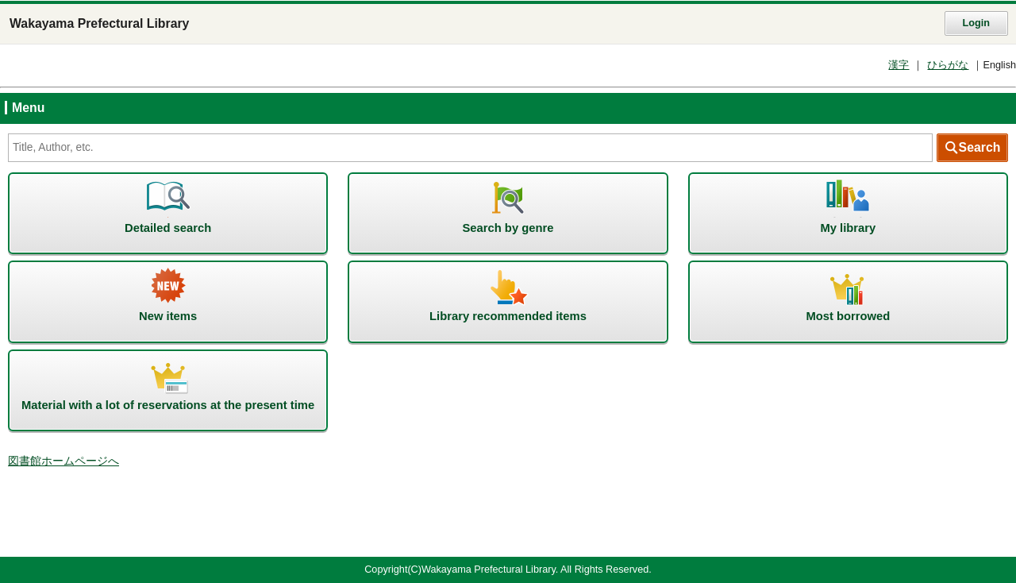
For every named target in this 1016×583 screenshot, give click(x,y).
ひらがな (947, 65)
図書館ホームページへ (63, 461)
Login (976, 23)
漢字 (898, 65)
